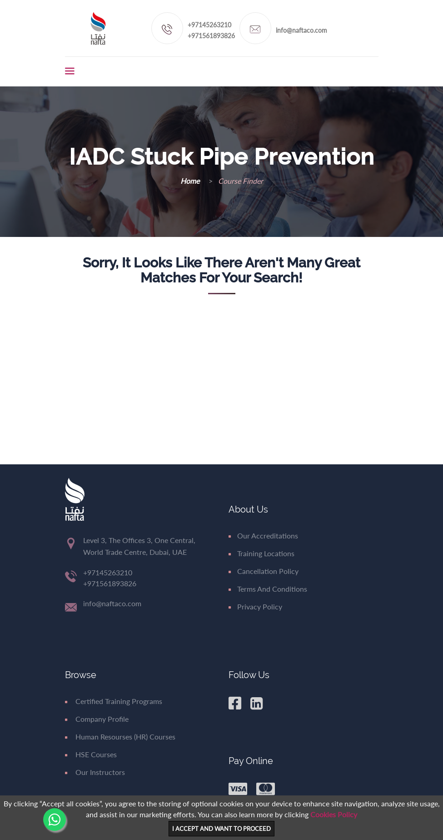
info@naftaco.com (301, 30)
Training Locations (261, 553)
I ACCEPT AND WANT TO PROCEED (221, 828)
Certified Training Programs (113, 701)
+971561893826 (211, 36)
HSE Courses (91, 754)
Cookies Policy (333, 814)
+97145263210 (209, 25)
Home (190, 180)
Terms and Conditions (268, 588)
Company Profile (97, 718)
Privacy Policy (255, 606)
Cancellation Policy (264, 571)
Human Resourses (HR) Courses (120, 736)
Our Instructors (95, 772)
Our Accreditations (263, 535)
